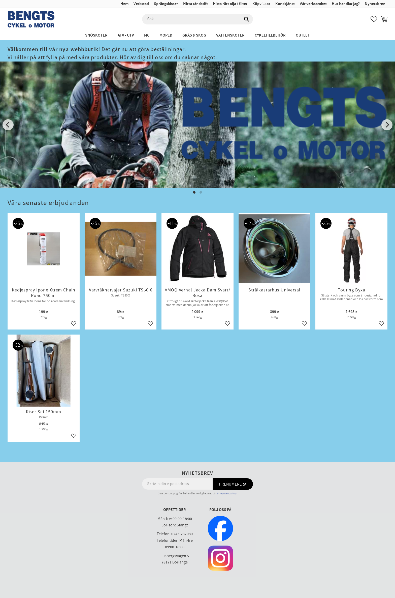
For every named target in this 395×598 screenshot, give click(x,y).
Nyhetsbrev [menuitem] (375, 4)
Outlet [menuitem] (303, 35)
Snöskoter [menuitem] (96, 35)
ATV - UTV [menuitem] (126, 35)
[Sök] (246, 19)
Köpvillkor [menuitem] (261, 4)
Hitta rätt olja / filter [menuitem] (230, 4)
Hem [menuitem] (124, 4)
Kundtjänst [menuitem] (285, 4)
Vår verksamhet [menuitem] (313, 4)
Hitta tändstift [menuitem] (195, 4)
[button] (374, 19)
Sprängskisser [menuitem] (166, 4)
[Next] (386, 124)
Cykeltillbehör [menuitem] (270, 35)
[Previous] (8, 124)
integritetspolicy (227, 493)
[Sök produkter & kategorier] (197, 19)
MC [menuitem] (146, 35)
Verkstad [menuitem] (141, 4)
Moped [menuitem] (165, 35)
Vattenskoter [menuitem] (230, 35)
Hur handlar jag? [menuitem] (346, 4)
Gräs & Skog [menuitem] (194, 35)
